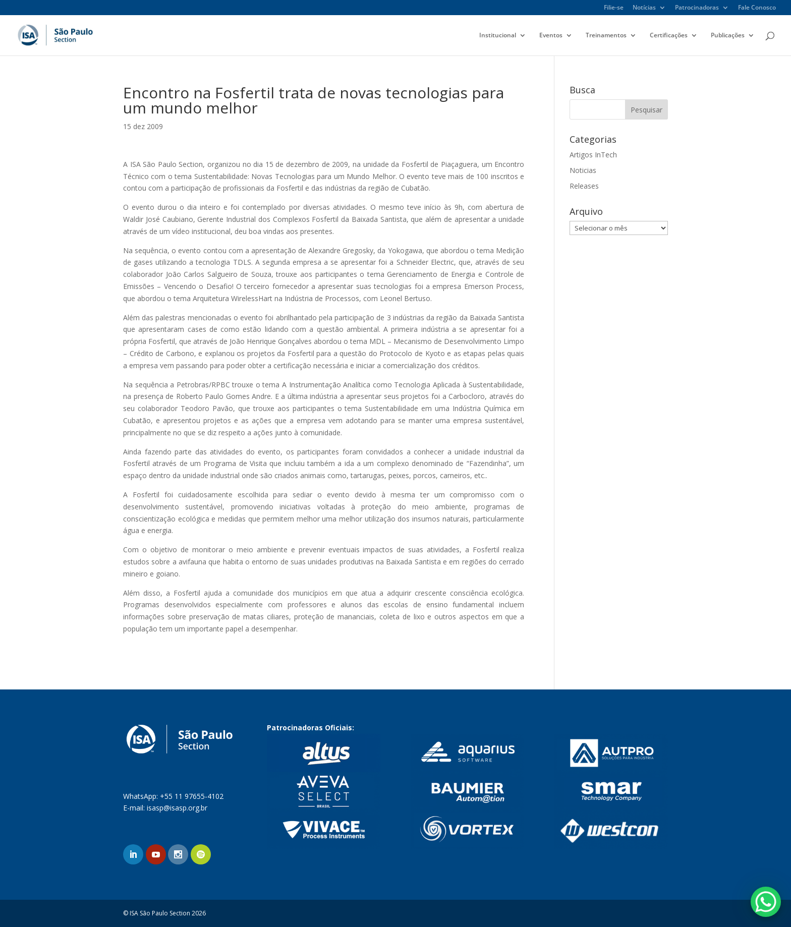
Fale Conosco (757, 8)
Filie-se (614, 8)
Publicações (728, 35)
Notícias (644, 8)
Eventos (550, 35)
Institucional (497, 35)
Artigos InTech (593, 154)
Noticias (583, 170)
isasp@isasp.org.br (177, 808)
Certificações (669, 35)
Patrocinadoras (697, 8)
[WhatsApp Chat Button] (766, 902)
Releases (584, 186)
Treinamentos (606, 35)
